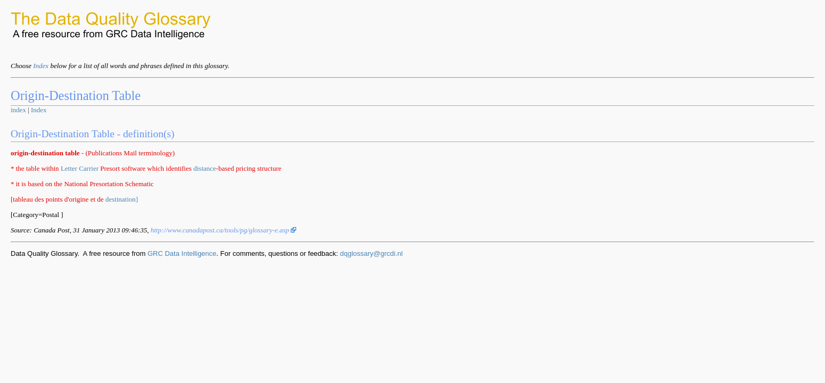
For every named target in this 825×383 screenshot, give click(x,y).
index (18, 110)
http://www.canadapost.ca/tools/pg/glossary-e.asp (223, 230)
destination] (121, 199)
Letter (69, 168)
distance (204, 168)
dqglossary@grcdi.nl (371, 253)
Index (40, 66)
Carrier (89, 168)
